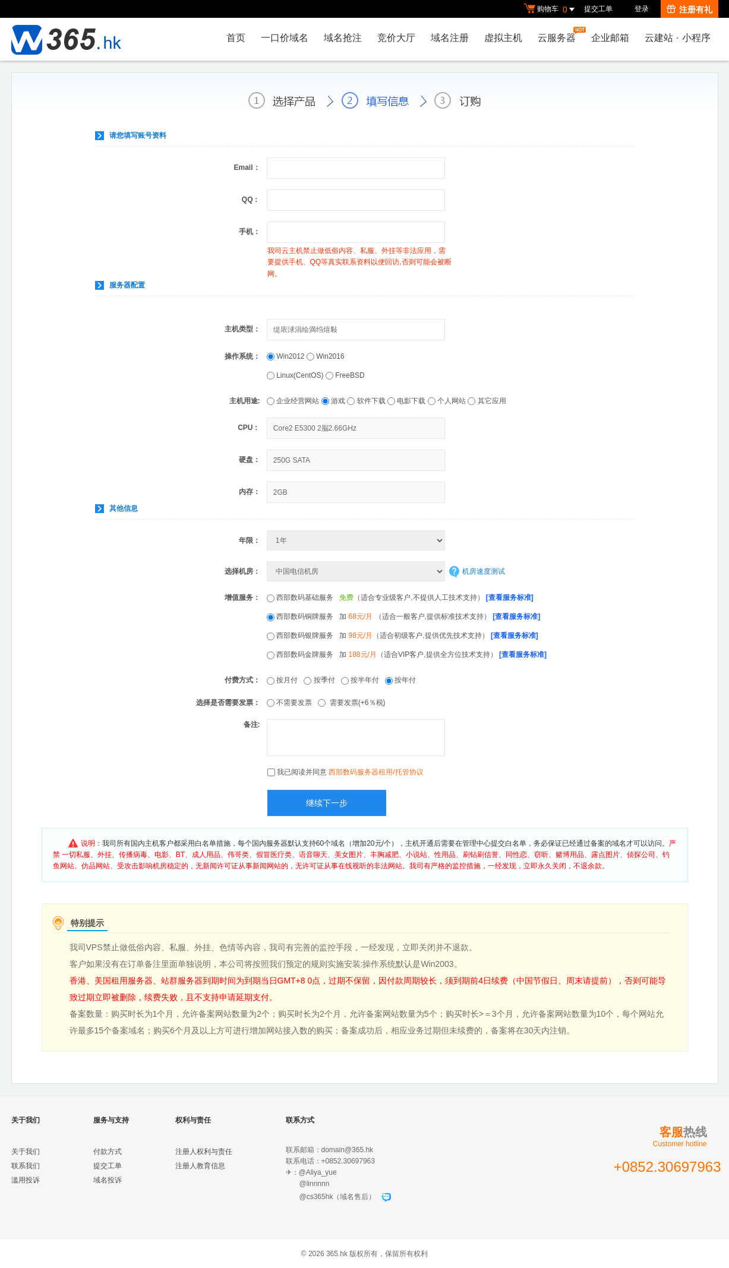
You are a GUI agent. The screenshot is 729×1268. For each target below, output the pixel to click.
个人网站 (447, 401)
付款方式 (107, 1151)
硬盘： (249, 460)
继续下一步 (327, 803)
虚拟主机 (503, 38)
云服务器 (560, 35)
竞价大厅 (396, 38)
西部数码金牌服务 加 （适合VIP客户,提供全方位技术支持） (407, 654)
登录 (642, 9)
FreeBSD (345, 375)
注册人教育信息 (200, 1166)
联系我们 (25, 1166)
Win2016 (326, 356)
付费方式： (242, 680)
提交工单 (598, 9)
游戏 (333, 401)
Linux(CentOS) (296, 375)
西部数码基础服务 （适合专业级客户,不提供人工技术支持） (400, 597)
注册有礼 (689, 9)
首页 (235, 38)
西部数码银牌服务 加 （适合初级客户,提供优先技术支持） (402, 635)
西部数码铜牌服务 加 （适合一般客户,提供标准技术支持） (403, 616)
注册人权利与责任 (203, 1151)
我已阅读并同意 (350, 772)
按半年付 (363, 680)
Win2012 (287, 356)
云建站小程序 (677, 38)
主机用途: (244, 401)
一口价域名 (284, 38)
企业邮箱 (610, 38)
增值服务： (242, 597)
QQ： (251, 199)
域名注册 (450, 38)
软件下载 (366, 401)
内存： (249, 492)
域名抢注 (343, 38)
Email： (246, 167)
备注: (252, 724)
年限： (249, 540)
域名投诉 (107, 1180)
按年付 (402, 680)
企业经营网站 (293, 401)
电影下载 (406, 401)
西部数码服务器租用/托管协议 (376, 772)
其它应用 (487, 401)
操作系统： (242, 356)
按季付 (322, 680)
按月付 (285, 680)
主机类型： (242, 329)
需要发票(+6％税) (353, 702)
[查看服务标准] (510, 597)
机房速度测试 (483, 571)
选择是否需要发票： (228, 702)
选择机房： (242, 571)
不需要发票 (292, 702)
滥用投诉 (25, 1180)
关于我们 (25, 1151)
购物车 (550, 9)
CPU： (249, 427)
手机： (249, 231)
